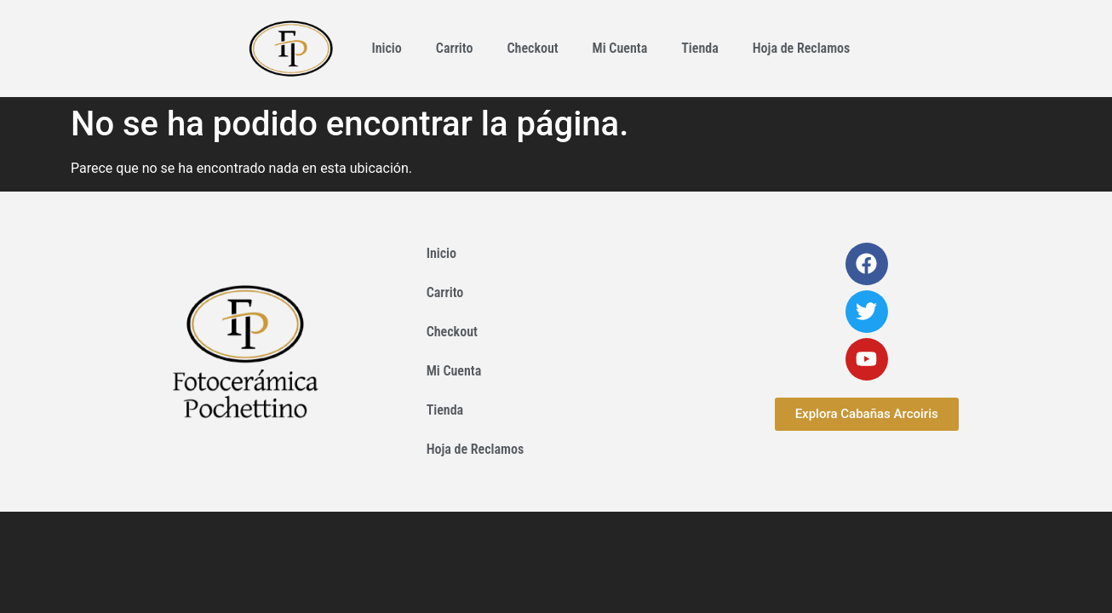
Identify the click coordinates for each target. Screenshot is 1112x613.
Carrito (454, 48)
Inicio (386, 48)
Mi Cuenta (620, 48)
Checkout (532, 48)
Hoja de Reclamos (802, 48)
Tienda (700, 48)
